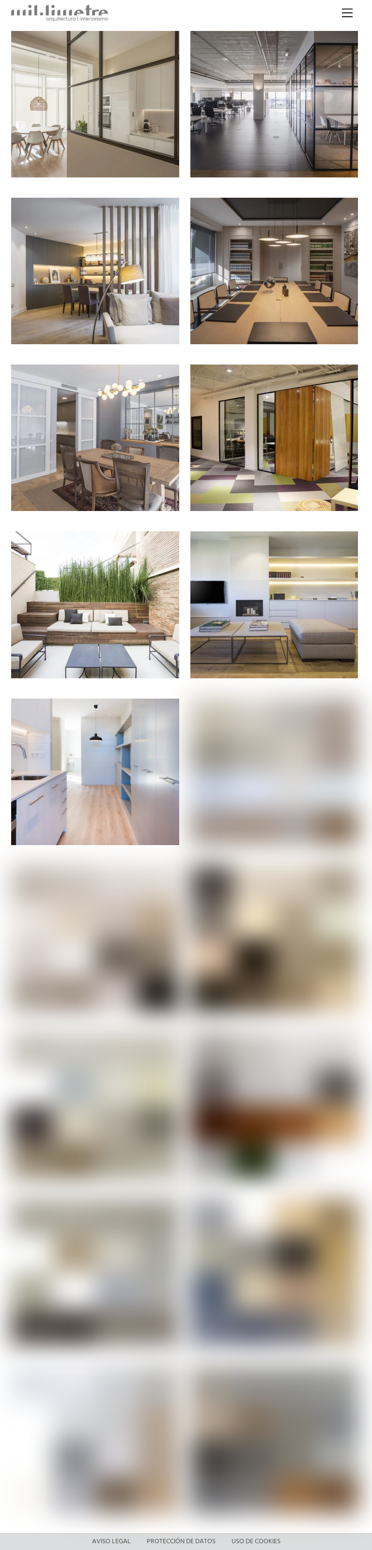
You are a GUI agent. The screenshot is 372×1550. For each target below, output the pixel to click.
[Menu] (347, 13)
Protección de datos (181, 1541)
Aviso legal (111, 1541)
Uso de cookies (256, 1541)
